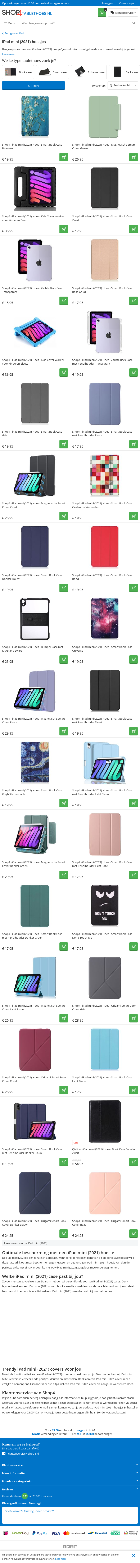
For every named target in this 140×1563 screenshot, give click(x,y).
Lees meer (60, 1558)
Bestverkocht (121, 85)
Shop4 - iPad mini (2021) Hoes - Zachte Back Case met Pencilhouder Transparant (102, 361)
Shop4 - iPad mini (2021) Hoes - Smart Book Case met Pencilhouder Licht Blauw (102, 792)
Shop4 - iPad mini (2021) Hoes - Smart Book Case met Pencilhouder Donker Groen (32, 935)
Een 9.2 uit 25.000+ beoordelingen (23, 3)
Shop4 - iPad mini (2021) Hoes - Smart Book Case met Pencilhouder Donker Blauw (32, 1151)
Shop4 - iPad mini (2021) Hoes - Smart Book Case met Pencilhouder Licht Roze (102, 864)
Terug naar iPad (14, 33)
